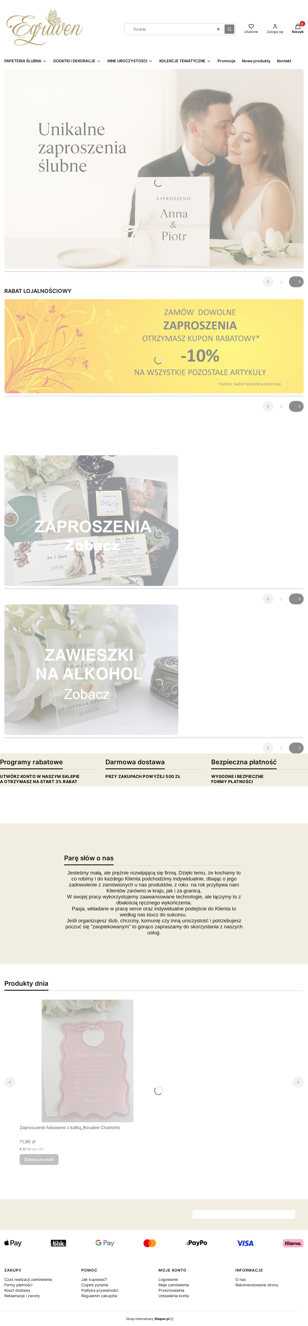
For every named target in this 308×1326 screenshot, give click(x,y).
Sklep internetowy (148, 1319)
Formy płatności (18, 1284)
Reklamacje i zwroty (22, 1295)
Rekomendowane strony (256, 1284)
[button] (229, 29)
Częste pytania (94, 1284)
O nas (240, 1279)
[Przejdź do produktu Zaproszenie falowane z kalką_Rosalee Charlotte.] (87, 1061)
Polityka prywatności (99, 1290)
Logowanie (168, 1279)
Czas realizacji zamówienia (28, 1279)
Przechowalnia (171, 1290)
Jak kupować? (94, 1279)
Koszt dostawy (17, 1290)
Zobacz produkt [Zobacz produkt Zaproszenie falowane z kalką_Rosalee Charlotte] (39, 1159)
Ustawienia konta (173, 1295)
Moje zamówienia (173, 1284)
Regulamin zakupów (99, 1295)
